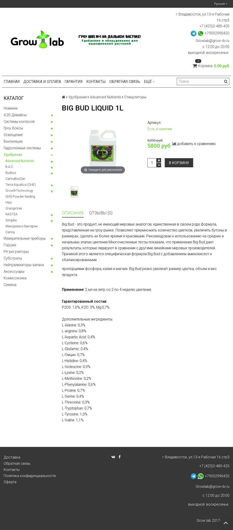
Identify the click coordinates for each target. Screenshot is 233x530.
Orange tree (13, 208)
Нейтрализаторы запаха (24, 265)
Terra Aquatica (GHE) (20, 184)
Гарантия (74, 81)
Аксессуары (14, 271)
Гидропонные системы (22, 148)
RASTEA (11, 214)
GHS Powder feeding (20, 196)
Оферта (10, 482)
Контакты (96, 81)
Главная (12, 81)
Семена (10, 285)
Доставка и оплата (42, 81)
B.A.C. (9, 167)
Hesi (8, 202)
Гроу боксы (13, 128)
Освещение (13, 135)
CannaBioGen (15, 179)
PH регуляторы (16, 251)
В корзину (179, 163)
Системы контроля (19, 121)
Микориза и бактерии (21, 226)
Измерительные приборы (25, 238)
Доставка (12, 457)
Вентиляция (13, 141)
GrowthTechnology (19, 190)
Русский (220, 3)
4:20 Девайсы (15, 115)
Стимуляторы (135, 97)
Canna (10, 232)
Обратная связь (124, 81)
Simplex (11, 220)
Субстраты (13, 258)
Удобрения (13, 154)
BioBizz (10, 173)
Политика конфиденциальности (30, 476)
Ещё (149, 81)
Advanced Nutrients (19, 161)
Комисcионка (15, 278)
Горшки (10, 245)
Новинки (11, 108)
